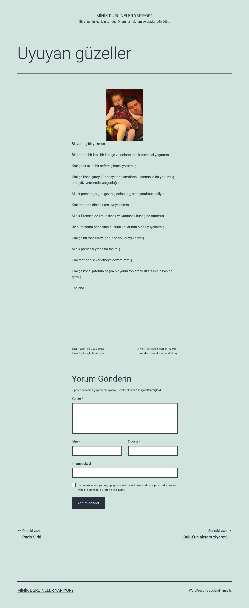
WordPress (196, 590)
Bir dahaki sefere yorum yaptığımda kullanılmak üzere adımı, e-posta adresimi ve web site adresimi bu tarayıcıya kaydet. (127, 488)
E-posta (134, 441)
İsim (76, 441)
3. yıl (140, 348)
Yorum (77, 398)
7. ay (147, 348)
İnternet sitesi (81, 463)
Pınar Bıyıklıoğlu (81, 353)
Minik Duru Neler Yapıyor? (124, 15)
